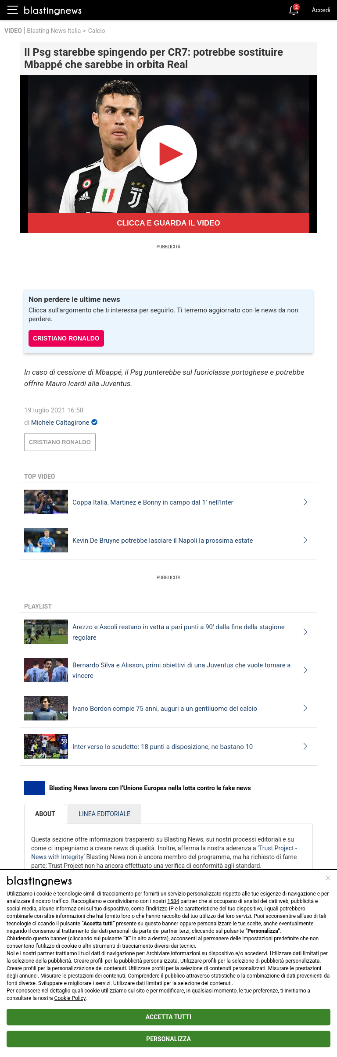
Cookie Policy (70, 998)
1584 (173, 901)
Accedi (321, 10)
